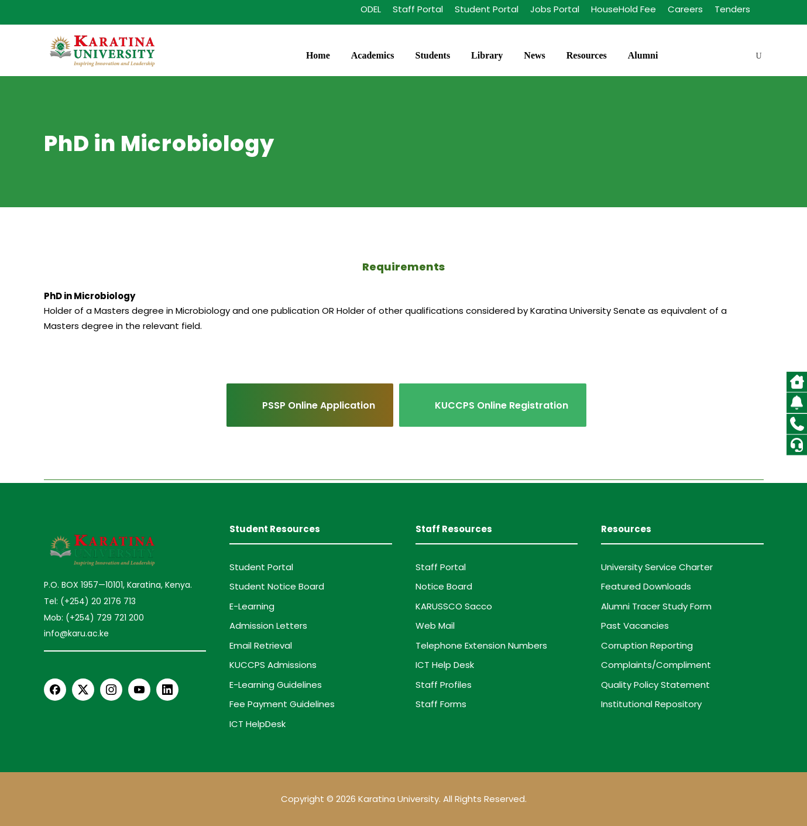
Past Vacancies (635, 625)
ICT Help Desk (444, 665)
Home (318, 55)
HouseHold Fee (623, 9)
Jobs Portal (554, 9)
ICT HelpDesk (257, 724)
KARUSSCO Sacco (453, 606)
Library (487, 55)
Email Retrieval (260, 645)
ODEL (370, 9)
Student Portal (486, 9)
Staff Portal (418, 9)
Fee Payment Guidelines (282, 704)
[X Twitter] (83, 689)
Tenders (732, 9)
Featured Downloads (646, 586)
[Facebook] (55, 689)
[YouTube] (139, 689)
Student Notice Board (276, 586)
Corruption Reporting (647, 645)
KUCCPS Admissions (273, 665)
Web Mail (435, 625)
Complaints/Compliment (656, 665)
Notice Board (443, 586)
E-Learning (251, 606)
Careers (685, 9)
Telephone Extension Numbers (481, 645)
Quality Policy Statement (655, 684)
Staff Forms (440, 704)
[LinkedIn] (167, 689)
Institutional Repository (651, 704)
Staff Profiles (443, 684)
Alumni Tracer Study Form (656, 606)
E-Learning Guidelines (275, 684)
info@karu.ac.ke (76, 633)
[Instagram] (111, 689)
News (534, 55)
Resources (586, 55)
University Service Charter (657, 567)
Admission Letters (268, 625)
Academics (372, 55)
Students (433, 55)
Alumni (643, 55)
